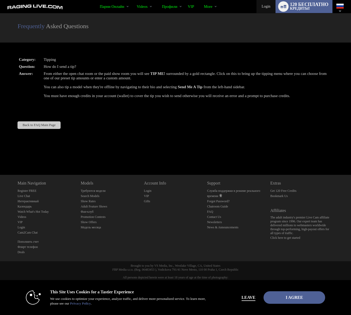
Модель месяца (91, 227)
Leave (248, 297)
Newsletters (214, 222)
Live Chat (23, 196)
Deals (21, 252)
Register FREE (26, 191)
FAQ (210, 211)
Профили (169, 6)
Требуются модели (93, 191)
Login (266, 6)
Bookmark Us (279, 196)
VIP (191, 6)
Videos (142, 6)
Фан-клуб (87, 211)
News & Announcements (222, 227)
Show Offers (89, 222)
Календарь (24, 206)
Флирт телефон (27, 247)
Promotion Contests (93, 217)
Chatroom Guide (217, 206)
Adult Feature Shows (94, 206)
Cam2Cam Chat (27, 232)
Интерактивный (28, 201)
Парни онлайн (112, 6)
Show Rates (88, 201)
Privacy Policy (80, 303)
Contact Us (214, 217)
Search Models (90, 196)
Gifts (147, 201)
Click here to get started (285, 238)
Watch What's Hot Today (33, 211)
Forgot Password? (218, 201)
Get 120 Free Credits (283, 191)
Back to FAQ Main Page (39, 125)
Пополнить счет (28, 241)
